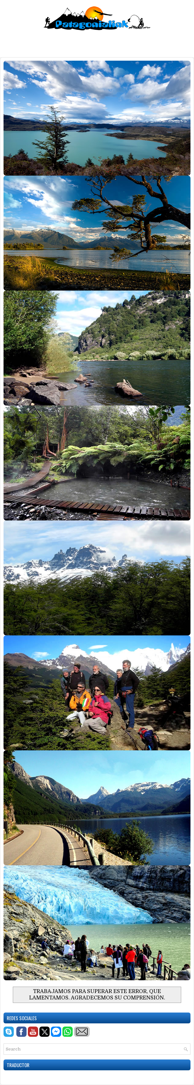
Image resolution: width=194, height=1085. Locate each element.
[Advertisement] (97, 43)
